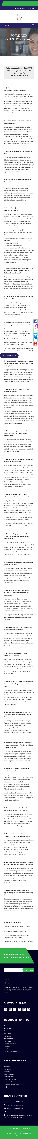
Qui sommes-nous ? (9, 1031)
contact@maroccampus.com (14, 1108)
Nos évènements (8, 1038)
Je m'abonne (28, 970)
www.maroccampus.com (12, 1112)
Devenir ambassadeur (10, 1044)
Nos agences (7, 1069)
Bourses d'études (9, 1076)
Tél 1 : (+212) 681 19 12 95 (13, 1102)
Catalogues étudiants (10, 1082)
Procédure (7, 1071)
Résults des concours (10, 1049)
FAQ (17, 8)
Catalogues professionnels (11, 1084)
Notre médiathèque (9, 1041)
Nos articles (7, 1036)
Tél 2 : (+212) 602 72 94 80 (13, 1105)
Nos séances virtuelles (10, 1051)
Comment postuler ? (10, 1074)
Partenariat (7, 1046)
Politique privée (12, 1133)
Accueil (16, 49)
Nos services (7, 1033)
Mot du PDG (7, 1028)
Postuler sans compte (27, 8)
